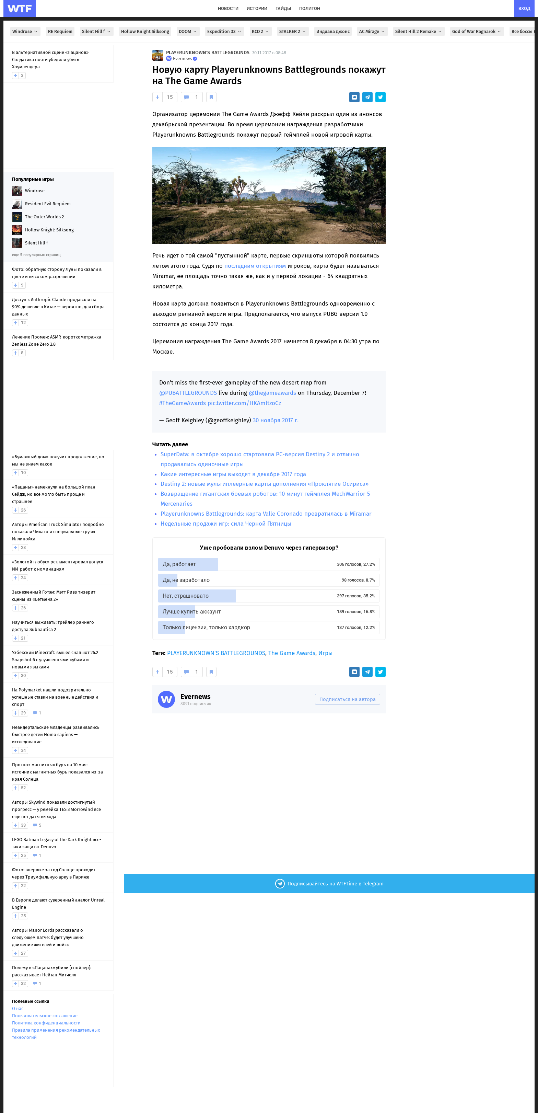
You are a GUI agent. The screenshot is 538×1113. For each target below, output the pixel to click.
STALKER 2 (293, 31)
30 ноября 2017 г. (276, 420)
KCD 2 (261, 31)
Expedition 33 (224, 31)
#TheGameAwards (182, 403)
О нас (17, 1008)
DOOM (188, 31)
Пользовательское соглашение (45, 1015)
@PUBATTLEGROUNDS (188, 393)
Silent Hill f (97, 31)
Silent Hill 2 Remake (419, 31)
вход (524, 8)
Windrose (25, 31)
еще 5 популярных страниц (36, 255)
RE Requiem (60, 31)
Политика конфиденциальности (46, 1022)
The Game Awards (291, 653)
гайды (283, 8)
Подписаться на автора (347, 699)
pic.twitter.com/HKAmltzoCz (244, 403)
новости (228, 8)
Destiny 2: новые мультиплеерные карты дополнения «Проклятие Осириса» (265, 483)
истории (257, 8)
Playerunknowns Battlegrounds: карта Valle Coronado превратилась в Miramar (266, 513)
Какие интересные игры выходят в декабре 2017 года (233, 474)
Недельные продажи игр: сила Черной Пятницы (226, 523)
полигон (309, 8)
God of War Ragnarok (477, 31)
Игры (325, 653)
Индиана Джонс (333, 31)
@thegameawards (272, 393)
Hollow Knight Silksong (145, 31)
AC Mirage (372, 31)
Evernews (195, 696)
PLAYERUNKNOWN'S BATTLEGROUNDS (207, 53)
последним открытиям (255, 265)
